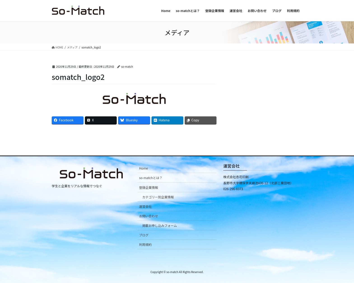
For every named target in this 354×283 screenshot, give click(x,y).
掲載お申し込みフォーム (159, 225)
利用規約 (145, 244)
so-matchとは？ (150, 177)
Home (143, 168)
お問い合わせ (148, 216)
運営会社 (145, 206)
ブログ (144, 235)
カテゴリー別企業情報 (158, 197)
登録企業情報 (148, 187)
